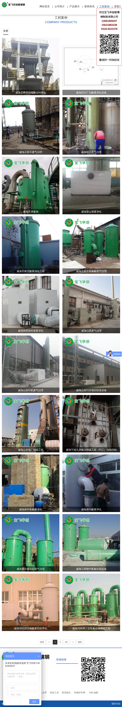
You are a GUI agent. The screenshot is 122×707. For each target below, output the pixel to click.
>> (73, 642)
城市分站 (116, 703)
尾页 (80, 642)
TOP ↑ (116, 664)
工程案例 (104, 6)
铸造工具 (54, 692)
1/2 (66, 642)
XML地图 (93, 692)
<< (49, 642)
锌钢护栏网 (79, 692)
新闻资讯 (89, 6)
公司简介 (59, 6)
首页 (42, 642)
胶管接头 (66, 692)
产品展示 (74, 6)
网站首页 (45, 6)
